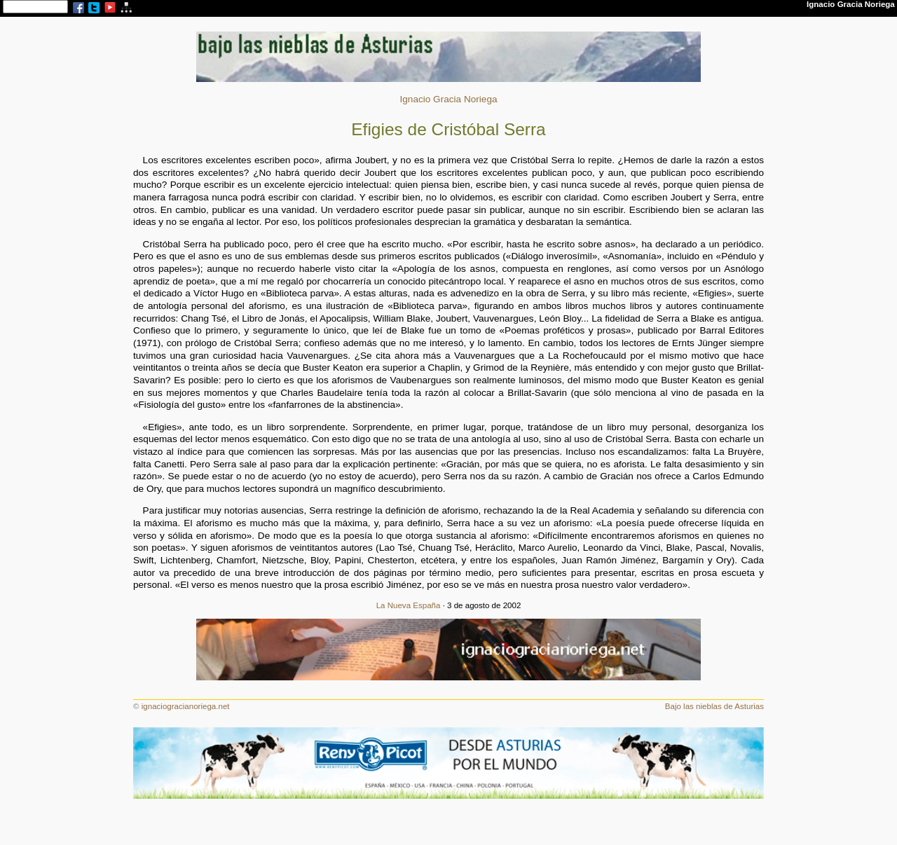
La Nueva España (408, 605)
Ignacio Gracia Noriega (448, 99)
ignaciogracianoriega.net (186, 706)
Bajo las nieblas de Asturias (714, 706)
